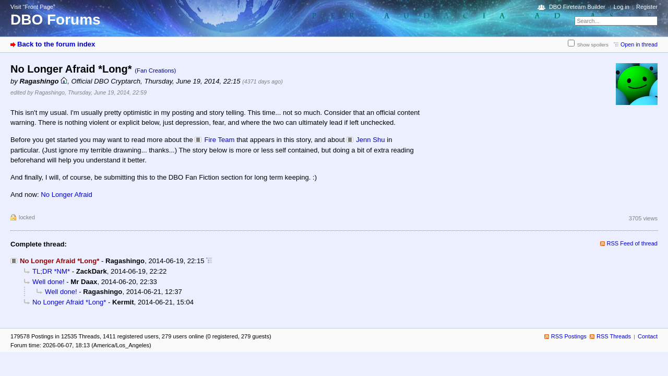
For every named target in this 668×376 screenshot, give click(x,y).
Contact (648, 336)
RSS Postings (569, 336)
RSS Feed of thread (632, 243)
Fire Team (219, 140)
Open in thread (639, 44)
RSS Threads (614, 336)
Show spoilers (593, 45)
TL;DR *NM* (51, 271)
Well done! (48, 282)
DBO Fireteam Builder (577, 7)
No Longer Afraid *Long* (69, 302)
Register (647, 7)
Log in (621, 7)
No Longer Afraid (66, 194)
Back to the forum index (56, 44)
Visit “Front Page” (32, 7)
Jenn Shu (370, 140)
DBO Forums (55, 19)
